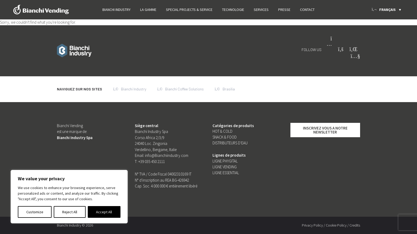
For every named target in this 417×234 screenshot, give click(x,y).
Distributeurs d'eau (230, 142)
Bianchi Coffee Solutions (180, 89)
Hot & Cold (222, 131)
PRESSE (284, 9)
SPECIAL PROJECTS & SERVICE (189, 9)
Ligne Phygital (225, 161)
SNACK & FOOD (224, 137)
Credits (354, 225)
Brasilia (225, 89)
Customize (34, 212)
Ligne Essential (225, 172)
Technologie (233, 9)
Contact (307, 9)
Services (261, 9)
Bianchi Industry (116, 9)
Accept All (104, 212)
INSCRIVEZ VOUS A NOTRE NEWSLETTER (325, 130)
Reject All (69, 212)
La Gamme (148, 9)
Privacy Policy (312, 225)
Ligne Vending (224, 166)
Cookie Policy (336, 225)
